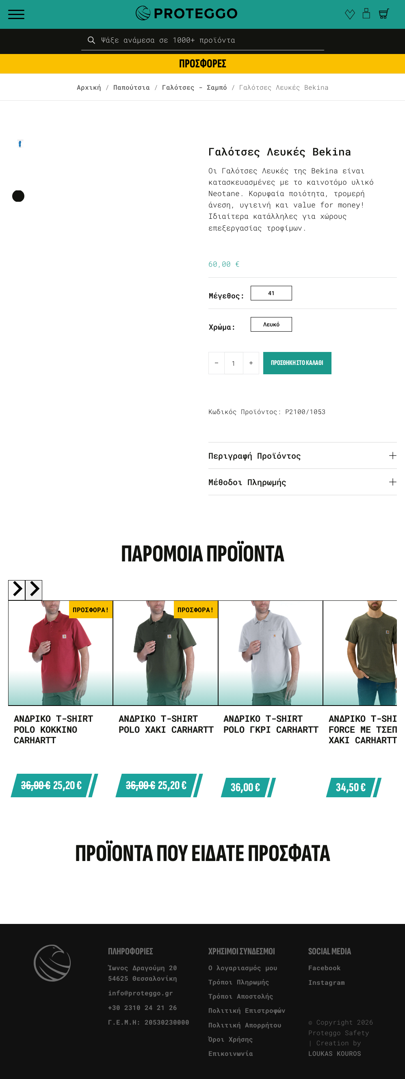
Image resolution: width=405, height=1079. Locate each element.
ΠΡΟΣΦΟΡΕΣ (202, 63)
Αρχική (89, 87)
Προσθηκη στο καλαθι (297, 362)
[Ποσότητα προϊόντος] (234, 363)
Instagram (326, 982)
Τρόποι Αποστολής (240, 996)
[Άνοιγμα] (384, 13)
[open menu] (16, 15)
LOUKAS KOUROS (334, 1053)
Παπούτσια (131, 87)
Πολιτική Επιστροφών (247, 1010)
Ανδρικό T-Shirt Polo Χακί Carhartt (166, 723)
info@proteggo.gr (140, 992)
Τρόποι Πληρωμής (238, 982)
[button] (384, 13)
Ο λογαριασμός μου (242, 967)
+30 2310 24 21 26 (142, 1007)
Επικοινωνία (230, 1053)
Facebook (324, 967)
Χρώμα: (222, 327)
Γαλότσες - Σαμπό (194, 87)
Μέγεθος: (227, 295)
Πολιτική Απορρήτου (245, 1025)
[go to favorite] (350, 14)
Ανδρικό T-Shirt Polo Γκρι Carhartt (270, 723)
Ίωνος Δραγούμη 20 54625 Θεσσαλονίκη (142, 972)
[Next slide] (33, 590)
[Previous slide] (16, 590)
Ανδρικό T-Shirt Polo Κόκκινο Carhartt (53, 729)
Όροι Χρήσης (230, 1039)
